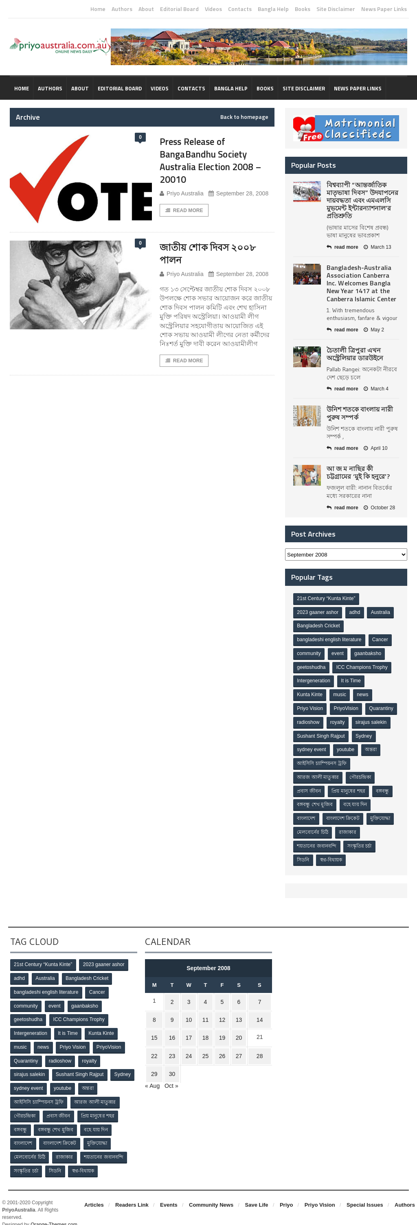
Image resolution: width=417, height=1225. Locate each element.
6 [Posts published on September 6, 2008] (235, 994)
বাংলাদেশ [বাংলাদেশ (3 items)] (306, 814)
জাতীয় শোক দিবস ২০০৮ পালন (213, 253)
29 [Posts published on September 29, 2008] (156, 1058)
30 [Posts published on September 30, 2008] (174, 1058)
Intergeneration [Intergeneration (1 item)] (313, 679)
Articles (94, 1193)
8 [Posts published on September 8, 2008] (156, 1010)
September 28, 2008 (237, 193)
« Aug (152, 1068)
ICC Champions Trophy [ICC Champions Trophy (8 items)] (362, 666)
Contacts (240, 9)
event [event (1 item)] (338, 652)
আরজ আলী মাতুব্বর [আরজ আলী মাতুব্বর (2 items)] (318, 773)
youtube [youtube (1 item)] (374, 746)
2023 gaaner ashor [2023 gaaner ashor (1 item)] (317, 612)
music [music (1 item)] (340, 693)
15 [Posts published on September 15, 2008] (156, 1026)
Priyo (286, 1193)
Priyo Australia (181, 193)
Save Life (256, 1193)
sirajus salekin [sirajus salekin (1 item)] (312, 733)
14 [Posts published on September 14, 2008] (258, 1010)
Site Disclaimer (335, 9)
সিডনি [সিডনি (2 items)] (303, 854)
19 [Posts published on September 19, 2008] (220, 1026)
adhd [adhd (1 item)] (355, 612)
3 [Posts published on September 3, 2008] (189, 994)
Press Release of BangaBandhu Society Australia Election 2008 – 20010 (214, 160)
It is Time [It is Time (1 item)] (351, 679)
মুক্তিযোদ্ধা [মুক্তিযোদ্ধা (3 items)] (381, 814)
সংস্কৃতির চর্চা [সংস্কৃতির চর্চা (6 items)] (360, 841)
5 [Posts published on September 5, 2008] (220, 994)
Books (302, 9)
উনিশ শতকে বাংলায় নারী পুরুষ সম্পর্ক (360, 413)
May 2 (373, 329)
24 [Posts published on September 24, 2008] (190, 1042)
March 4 (375, 388)
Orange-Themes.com (54, 1213)
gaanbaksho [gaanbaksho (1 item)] (369, 652)
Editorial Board (179, 9)
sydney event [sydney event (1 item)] (339, 746)
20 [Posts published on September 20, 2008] (235, 1026)
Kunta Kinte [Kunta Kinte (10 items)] (310, 693)
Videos (213, 9)
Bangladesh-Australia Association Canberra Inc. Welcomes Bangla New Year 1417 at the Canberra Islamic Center (361, 283)
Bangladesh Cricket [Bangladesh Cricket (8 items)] (318, 626)
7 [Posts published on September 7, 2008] (257, 994)
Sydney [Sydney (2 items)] (305, 746)
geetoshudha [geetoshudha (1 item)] (311, 666)
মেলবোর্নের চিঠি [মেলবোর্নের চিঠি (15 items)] (312, 827)
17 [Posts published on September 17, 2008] (190, 1026)
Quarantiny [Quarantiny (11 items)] (309, 720)
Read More (184, 210)
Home (97, 9)
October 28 (378, 507)
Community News (211, 1193)
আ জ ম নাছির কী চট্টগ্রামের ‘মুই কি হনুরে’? (363, 472)
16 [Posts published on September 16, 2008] (174, 1026)
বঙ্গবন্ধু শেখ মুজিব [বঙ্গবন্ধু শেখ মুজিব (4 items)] (315, 800)
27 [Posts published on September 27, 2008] (235, 1042)
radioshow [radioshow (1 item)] (344, 720)
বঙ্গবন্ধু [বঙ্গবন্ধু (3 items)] (383, 787)
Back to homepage (244, 117)
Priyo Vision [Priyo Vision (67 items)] (310, 706)
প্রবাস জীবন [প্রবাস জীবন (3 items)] (309, 787)
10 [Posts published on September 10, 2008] (190, 1010)
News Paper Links (384, 9)
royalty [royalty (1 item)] (373, 720)
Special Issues (365, 1193)
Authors (122, 9)
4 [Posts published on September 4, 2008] (204, 994)
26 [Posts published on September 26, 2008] (220, 1042)
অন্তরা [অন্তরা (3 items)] (303, 760)
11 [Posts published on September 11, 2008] (205, 1010)
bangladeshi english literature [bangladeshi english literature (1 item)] (329, 639)
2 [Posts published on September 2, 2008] (174, 994)
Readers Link (132, 1193)
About (146, 9)
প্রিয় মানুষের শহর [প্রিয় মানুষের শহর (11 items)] (349, 787)
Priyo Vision (320, 1193)
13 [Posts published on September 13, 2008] (235, 1010)
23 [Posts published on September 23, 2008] (174, 1042)
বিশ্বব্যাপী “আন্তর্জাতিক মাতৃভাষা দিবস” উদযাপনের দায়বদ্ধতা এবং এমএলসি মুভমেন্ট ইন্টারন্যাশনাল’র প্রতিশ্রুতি (362, 200)
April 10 (375, 448)
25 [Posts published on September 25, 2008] (205, 1042)
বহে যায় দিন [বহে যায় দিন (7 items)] (356, 800)
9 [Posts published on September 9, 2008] (174, 1010)
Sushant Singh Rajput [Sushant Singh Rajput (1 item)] (362, 733)
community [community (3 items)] (309, 652)
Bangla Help (273, 9)
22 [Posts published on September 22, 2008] (156, 1042)
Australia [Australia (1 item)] (381, 612)
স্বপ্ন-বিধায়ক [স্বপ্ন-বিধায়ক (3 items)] (332, 854)
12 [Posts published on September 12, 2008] (220, 1010)
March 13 (377, 247)
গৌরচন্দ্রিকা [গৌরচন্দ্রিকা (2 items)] (361, 773)
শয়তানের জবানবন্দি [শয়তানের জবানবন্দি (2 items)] (316, 841)
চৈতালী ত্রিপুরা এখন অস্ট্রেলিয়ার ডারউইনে (355, 354)
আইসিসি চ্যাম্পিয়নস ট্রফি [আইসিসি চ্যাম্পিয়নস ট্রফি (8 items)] (344, 760)
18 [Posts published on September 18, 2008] (205, 1026)
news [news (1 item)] (363, 693)
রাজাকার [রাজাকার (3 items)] (348, 827)
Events (169, 1193)
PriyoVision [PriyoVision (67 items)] (346, 706)
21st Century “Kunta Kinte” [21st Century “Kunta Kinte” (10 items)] (326, 599)
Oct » (171, 1068)
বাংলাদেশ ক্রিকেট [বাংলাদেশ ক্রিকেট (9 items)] (343, 814)
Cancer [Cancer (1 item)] (380, 639)
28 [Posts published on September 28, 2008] (258, 1042)
